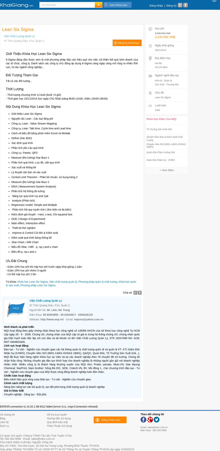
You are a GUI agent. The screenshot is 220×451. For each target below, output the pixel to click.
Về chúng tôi (7, 414)
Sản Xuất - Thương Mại (167, 84)
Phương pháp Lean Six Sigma (38, 285)
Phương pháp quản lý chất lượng (97, 281)
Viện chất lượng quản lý (63, 281)
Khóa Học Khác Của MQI (161, 119)
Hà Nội (158, 63)
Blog (2, 418)
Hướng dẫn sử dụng (59, 418)
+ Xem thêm (167, 170)
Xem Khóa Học (118, 5)
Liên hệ (4, 422)
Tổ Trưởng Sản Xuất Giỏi (159, 129)
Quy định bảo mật (57, 422)
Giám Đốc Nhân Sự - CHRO (161, 160)
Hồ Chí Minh (161, 67)
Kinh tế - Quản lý (163, 80)
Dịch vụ (4, 425)
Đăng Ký (171, 5)
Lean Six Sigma (163, 97)
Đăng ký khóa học (128, 42)
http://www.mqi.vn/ (52, 319)
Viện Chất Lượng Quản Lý (19, 36)
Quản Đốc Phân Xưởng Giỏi (161, 152)
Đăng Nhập (156, 5)
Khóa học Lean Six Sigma (32, 281)
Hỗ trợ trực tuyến (57, 414)
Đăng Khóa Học (111, 419)
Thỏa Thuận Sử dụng (59, 425)
